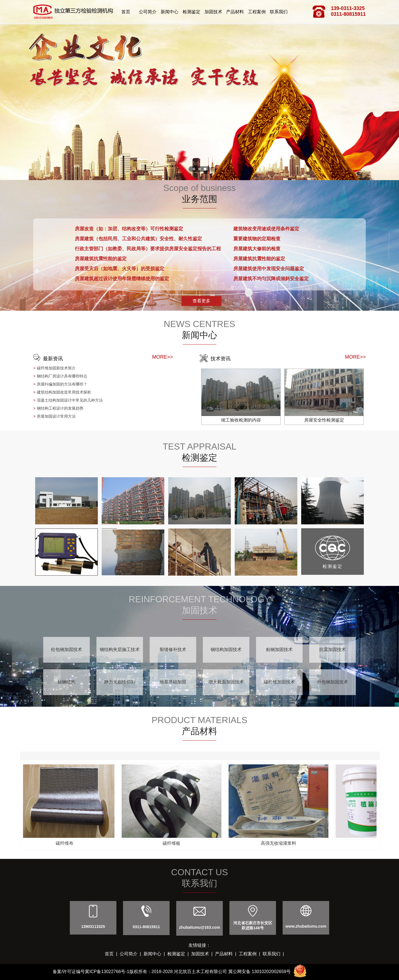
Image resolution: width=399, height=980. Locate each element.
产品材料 (235, 11)
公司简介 (148, 11)
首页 (125, 11)
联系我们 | (275, 953)
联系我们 (279, 11)
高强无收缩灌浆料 (279, 843)
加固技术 (213, 11)
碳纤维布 (65, 843)
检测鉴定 (191, 11)
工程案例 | (251, 953)
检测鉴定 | (179, 953)
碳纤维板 (172, 843)
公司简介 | (132, 953)
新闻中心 (169, 11)
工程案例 (257, 11)
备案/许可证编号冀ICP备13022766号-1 (91, 971)
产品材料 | (227, 953)
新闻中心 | (155, 953)
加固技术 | (203, 953)
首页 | (112, 953)
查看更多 (201, 300)
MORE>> (162, 357)
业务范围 (199, 199)
